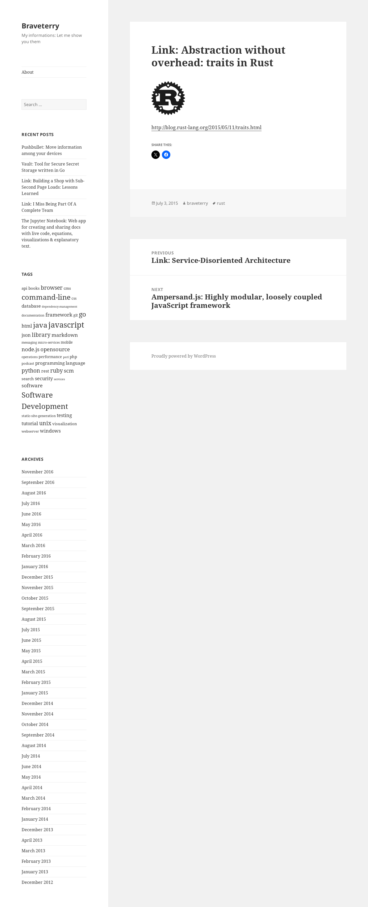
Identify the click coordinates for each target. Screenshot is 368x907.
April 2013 (32, 840)
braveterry (197, 203)
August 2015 (34, 619)
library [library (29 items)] (41, 334)
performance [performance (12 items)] (50, 356)
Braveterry (40, 26)
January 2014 (35, 819)
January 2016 (35, 566)
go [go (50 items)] (82, 313)
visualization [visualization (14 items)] (64, 423)
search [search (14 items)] (28, 378)
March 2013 (33, 851)
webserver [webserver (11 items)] (30, 431)
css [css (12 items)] (73, 298)
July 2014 (31, 756)
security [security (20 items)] (44, 378)
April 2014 (32, 787)
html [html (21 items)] (27, 326)
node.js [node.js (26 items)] (30, 349)
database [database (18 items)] (31, 306)
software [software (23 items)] (32, 385)
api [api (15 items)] (24, 288)
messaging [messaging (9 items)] (29, 342)
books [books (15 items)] (34, 288)
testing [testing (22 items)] (64, 415)
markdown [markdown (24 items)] (65, 334)
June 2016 (31, 514)
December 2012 (37, 882)
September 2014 (38, 735)
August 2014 (34, 745)
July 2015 (31, 630)
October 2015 (35, 598)
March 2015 (33, 672)
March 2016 (33, 545)
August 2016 (34, 493)
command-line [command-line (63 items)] (46, 297)
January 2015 (35, 693)
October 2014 (35, 724)
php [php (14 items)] (73, 356)
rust (221, 203)
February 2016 (36, 556)
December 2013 (37, 830)
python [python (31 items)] (31, 370)
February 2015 (36, 682)
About (28, 72)
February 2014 (36, 808)
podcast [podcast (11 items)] (28, 363)
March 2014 (33, 798)
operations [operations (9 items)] (30, 357)
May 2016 (31, 524)
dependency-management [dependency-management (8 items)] (59, 306)
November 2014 (37, 714)
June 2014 (31, 766)
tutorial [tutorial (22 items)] (30, 423)
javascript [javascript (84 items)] (66, 324)
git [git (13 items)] (75, 315)
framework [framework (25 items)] (58, 314)
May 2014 (31, 777)
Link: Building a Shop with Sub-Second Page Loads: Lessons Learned (53, 187)
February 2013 (36, 861)
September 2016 (38, 482)
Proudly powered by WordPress (183, 356)
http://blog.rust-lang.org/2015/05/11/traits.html (206, 127)
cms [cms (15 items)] (67, 288)
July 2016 (31, 503)
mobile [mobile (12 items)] (67, 342)
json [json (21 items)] (26, 335)
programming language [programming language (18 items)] (60, 363)
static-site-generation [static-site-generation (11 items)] (39, 415)
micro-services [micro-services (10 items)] (49, 342)
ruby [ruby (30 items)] (56, 370)
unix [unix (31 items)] (45, 423)
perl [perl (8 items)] (66, 357)
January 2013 (35, 872)
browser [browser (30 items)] (52, 287)
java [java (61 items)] (40, 325)
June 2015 (31, 640)
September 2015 (38, 609)
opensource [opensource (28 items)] (55, 349)
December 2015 (37, 577)
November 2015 (37, 587)
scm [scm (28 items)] (69, 370)
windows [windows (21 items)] (50, 431)
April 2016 (32, 535)
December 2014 (37, 703)
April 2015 (32, 661)
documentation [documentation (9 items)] (33, 315)
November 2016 (37, 472)
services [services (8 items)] (59, 379)
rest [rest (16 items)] (45, 371)
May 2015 (31, 651)
